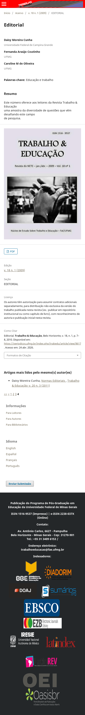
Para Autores (13, 418)
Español (11, 454)
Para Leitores (13, 413)
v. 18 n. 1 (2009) (37, 13)
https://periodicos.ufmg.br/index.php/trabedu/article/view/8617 (42, 343)
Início (7, 13)
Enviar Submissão (20, 483)
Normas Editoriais (53, 381)
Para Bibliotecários (17, 424)
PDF (12, 251)
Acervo (19, 13)
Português (13, 466)
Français (11, 460)
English (11, 448)
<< (5, 394)
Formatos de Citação (19, 355)
